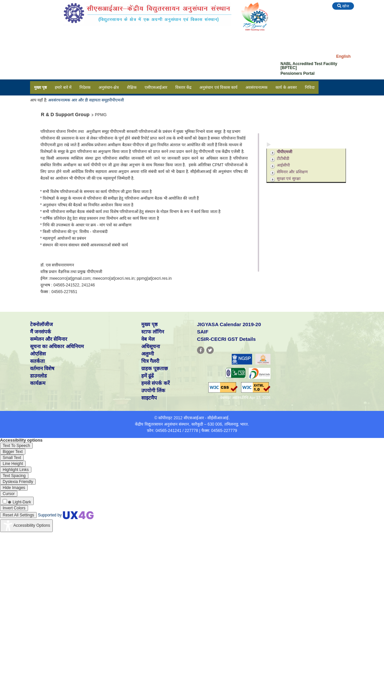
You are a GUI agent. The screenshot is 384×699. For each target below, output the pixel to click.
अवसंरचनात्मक (256, 87)
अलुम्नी (147, 354)
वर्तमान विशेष (42, 368)
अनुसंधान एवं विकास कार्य (218, 87)
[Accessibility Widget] (26, 525)
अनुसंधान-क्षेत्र (109, 87)
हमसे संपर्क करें (155, 383)
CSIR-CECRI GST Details (226, 339)
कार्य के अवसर (286, 87)
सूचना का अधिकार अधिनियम (57, 346)
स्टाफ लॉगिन (152, 331)
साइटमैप (149, 398)
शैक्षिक (132, 87)
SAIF (202, 331)
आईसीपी (283, 165)
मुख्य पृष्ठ (40, 87)
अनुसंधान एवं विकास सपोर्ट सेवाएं (298, 135)
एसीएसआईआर (156, 87)
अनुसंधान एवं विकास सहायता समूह (299, 144)
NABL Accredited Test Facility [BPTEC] (308, 66)
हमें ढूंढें (147, 376)
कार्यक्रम (37, 383)
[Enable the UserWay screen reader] (16, 446)
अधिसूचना (150, 346)
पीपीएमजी (116, 100)
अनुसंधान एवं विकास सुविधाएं (295, 126)
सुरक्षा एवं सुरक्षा (289, 178)
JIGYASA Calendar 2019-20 (229, 324)
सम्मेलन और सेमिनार (48, 339)
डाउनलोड (38, 376)
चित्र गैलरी (150, 361)
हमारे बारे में (63, 87)
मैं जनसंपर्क (40, 331)
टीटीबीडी (283, 158)
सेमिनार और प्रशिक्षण (292, 172)
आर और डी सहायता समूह (90, 100)
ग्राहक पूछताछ (154, 368)
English (343, 56)
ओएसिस (38, 354)
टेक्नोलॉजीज (41, 324)
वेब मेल (148, 339)
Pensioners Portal (297, 73)
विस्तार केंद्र (183, 87)
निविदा (310, 87)
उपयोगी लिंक (153, 390)
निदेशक (84, 87)
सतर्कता (37, 361)
